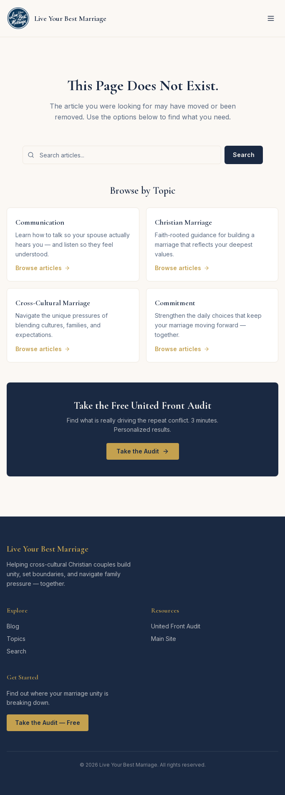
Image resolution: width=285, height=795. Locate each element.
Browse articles (42, 267)
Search (244, 154)
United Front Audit (175, 626)
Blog (13, 626)
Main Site (163, 638)
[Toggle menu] (270, 18)
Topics (16, 638)
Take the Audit (142, 451)
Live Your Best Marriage (47, 549)
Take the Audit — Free (47, 722)
